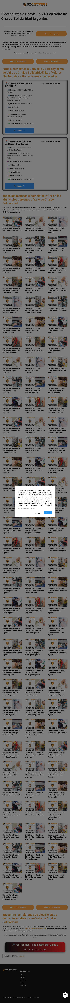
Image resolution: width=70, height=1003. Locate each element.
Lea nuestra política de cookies (26, 508)
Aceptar (48, 512)
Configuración (38, 513)
